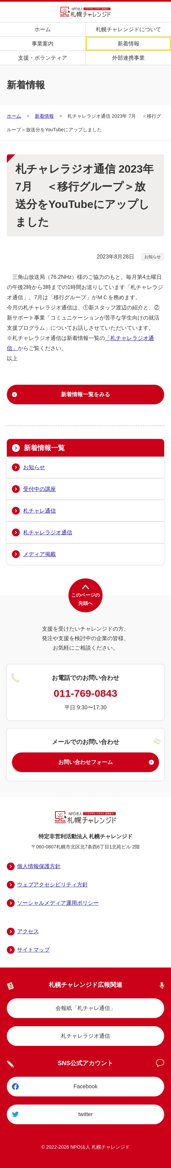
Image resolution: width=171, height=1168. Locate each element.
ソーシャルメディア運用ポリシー (58, 903)
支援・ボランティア (42, 58)
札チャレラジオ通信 (47, 532)
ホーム (42, 29)
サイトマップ (33, 950)
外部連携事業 (128, 58)
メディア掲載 (39, 554)
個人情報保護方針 (39, 866)
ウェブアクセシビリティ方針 (52, 884)
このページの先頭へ (85, 599)
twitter (85, 1114)
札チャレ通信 (39, 511)
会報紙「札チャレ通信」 (85, 1008)
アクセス (28, 931)
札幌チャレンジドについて (128, 29)
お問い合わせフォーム (85, 762)
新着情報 (128, 43)
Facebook (85, 1086)
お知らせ (34, 467)
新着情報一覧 (44, 448)
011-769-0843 (86, 693)
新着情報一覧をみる (85, 394)
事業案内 (42, 43)
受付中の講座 (39, 489)
